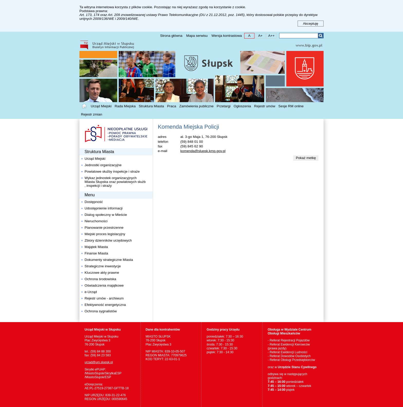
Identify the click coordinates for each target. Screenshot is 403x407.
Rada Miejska (125, 106)
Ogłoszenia (242, 106)
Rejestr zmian (91, 114)
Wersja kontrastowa (227, 36)
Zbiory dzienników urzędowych (108, 240)
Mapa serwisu (196, 36)
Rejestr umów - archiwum (104, 298)
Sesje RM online (291, 106)
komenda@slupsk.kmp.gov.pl (203, 151)
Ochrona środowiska (100, 279)
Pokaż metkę (306, 158)
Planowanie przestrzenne (104, 227)
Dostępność (94, 202)
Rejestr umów (265, 106)
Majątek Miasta (96, 247)
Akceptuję (310, 23)
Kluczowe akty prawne (102, 273)
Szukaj (320, 35)
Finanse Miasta (96, 253)
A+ (258, 35)
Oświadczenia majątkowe (104, 285)
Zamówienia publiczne (196, 106)
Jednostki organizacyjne (103, 165)
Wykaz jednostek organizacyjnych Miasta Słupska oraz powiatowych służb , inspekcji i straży (115, 182)
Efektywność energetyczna (105, 305)
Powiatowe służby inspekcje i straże (112, 171)
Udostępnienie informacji (104, 208)
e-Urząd (91, 292)
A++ (270, 35)
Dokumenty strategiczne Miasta (109, 260)
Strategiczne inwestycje (103, 266)
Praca (171, 106)
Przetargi (224, 106)
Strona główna (171, 36)
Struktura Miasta (151, 106)
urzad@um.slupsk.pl (99, 362)
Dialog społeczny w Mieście (106, 215)
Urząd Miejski (101, 106)
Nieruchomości (96, 221)
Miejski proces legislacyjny (105, 234)
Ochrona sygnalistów (101, 311)
